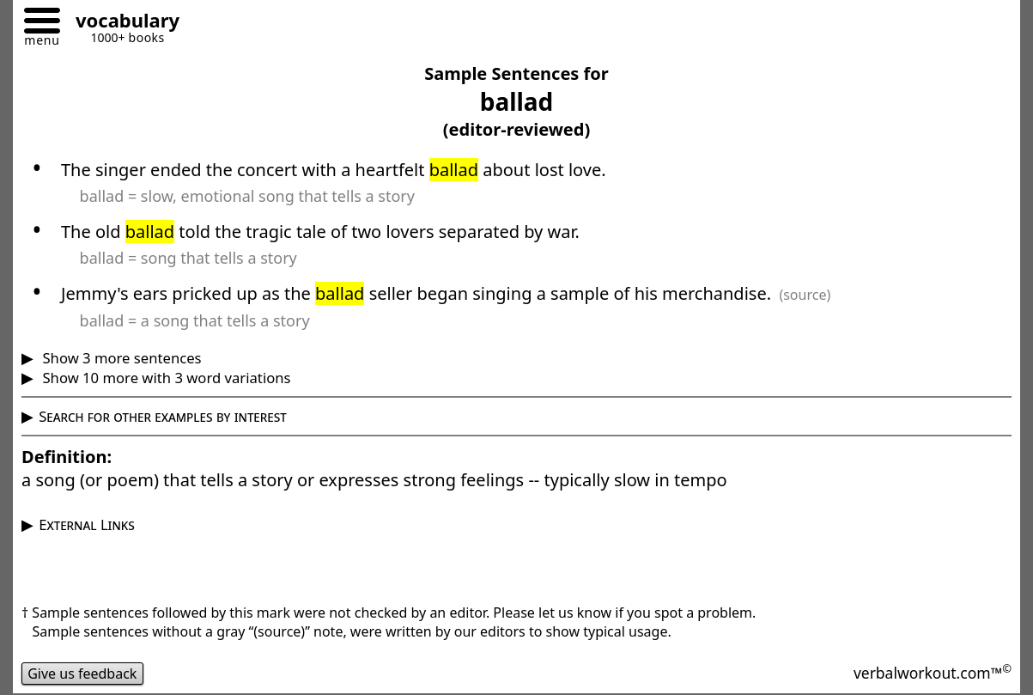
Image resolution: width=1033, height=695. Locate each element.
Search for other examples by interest (163, 416)
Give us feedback (82, 673)
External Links (87, 524)
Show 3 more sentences (120, 358)
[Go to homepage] (121, 23)
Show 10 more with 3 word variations (164, 377)
